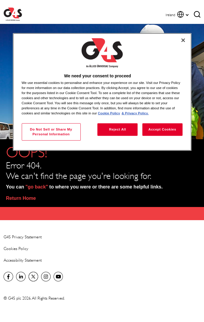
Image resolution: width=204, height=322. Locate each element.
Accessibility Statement (23, 260)
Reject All (117, 129)
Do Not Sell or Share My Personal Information (51, 132)
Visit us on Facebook (8, 276)
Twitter (33, 276)
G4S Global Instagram (46, 276)
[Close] (183, 40)
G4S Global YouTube (58, 276)
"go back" (37, 186)
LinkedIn (21, 276)
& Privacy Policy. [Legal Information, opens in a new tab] (135, 113)
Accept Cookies (162, 129)
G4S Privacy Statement (23, 236)
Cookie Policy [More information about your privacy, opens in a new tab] (109, 113)
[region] (102, 92)
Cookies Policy (16, 248)
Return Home (21, 198)
